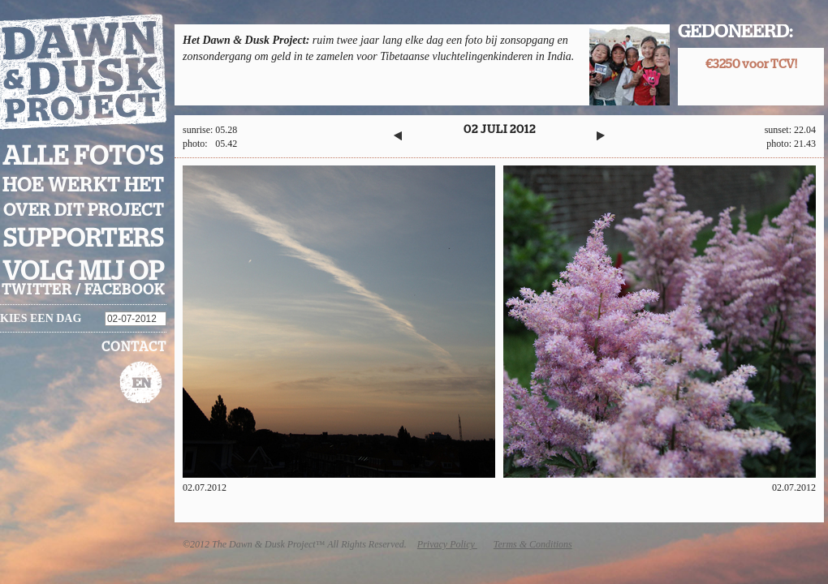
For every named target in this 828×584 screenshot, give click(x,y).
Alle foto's (83, 157)
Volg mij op (83, 272)
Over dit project (83, 210)
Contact (133, 347)
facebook (124, 290)
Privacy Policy (447, 544)
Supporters (83, 238)
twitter (37, 290)
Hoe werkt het (83, 185)
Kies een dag (40, 318)
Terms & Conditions (533, 544)
